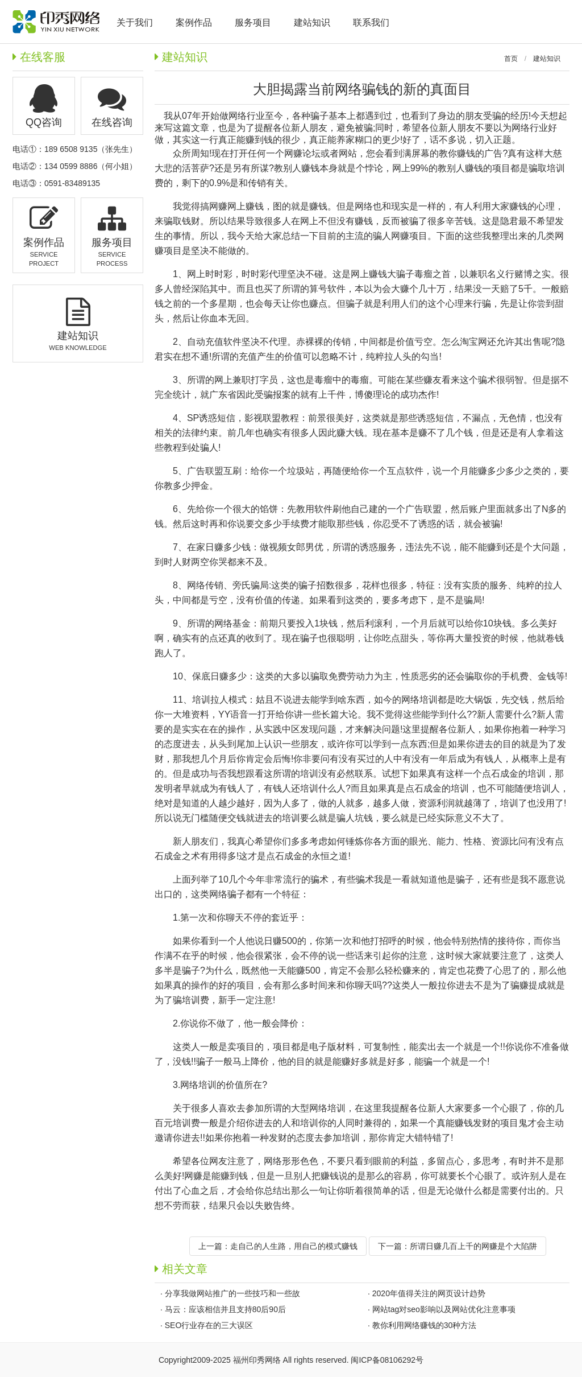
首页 (511, 59)
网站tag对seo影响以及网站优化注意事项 (444, 1309)
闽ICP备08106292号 (387, 1359)
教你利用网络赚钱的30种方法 (424, 1325)
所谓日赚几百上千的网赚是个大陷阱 (473, 1246)
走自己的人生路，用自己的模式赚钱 (293, 1246)
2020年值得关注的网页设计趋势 (428, 1293)
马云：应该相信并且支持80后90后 (225, 1309)
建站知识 (546, 59)
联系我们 (371, 22)
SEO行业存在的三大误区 (209, 1325)
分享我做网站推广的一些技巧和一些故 (232, 1293)
